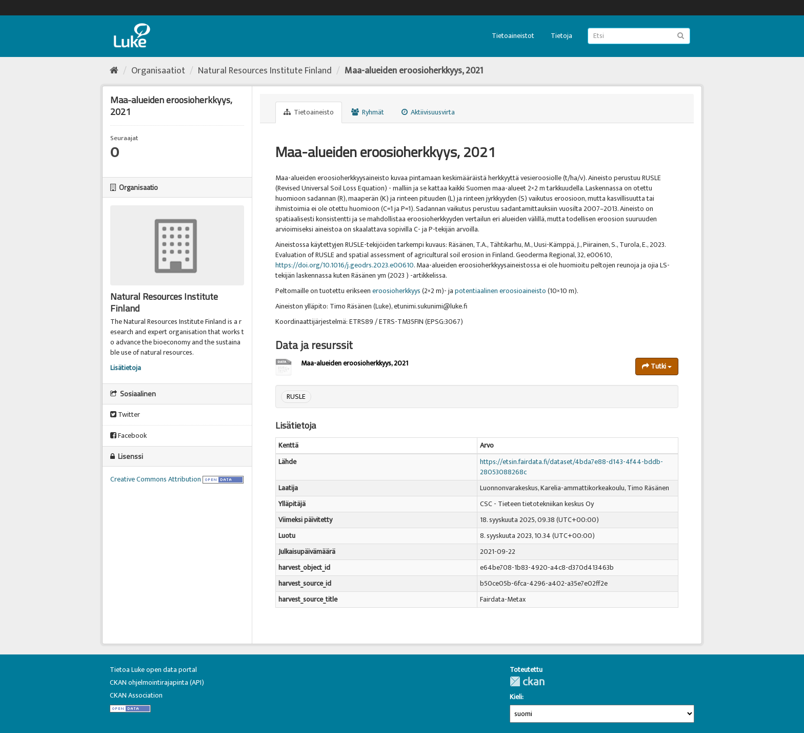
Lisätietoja (125, 368)
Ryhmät (367, 112)
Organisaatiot (158, 71)
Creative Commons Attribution (155, 479)
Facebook (128, 435)
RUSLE (296, 396)
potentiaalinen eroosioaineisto (500, 291)
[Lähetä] (680, 35)
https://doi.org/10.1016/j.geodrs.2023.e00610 (344, 265)
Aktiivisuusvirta (428, 112)
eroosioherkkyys (396, 291)
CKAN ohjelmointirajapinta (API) (157, 682)
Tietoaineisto (309, 112)
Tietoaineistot (513, 36)
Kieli (516, 697)
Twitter (125, 414)
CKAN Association (136, 695)
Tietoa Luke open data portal (153, 670)
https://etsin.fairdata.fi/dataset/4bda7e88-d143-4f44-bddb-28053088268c (571, 467)
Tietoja (561, 36)
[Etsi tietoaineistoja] (639, 36)
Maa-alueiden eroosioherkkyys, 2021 (414, 71)
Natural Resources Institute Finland (265, 71)
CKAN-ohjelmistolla (527, 681)
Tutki (657, 366)
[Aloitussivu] (114, 71)
